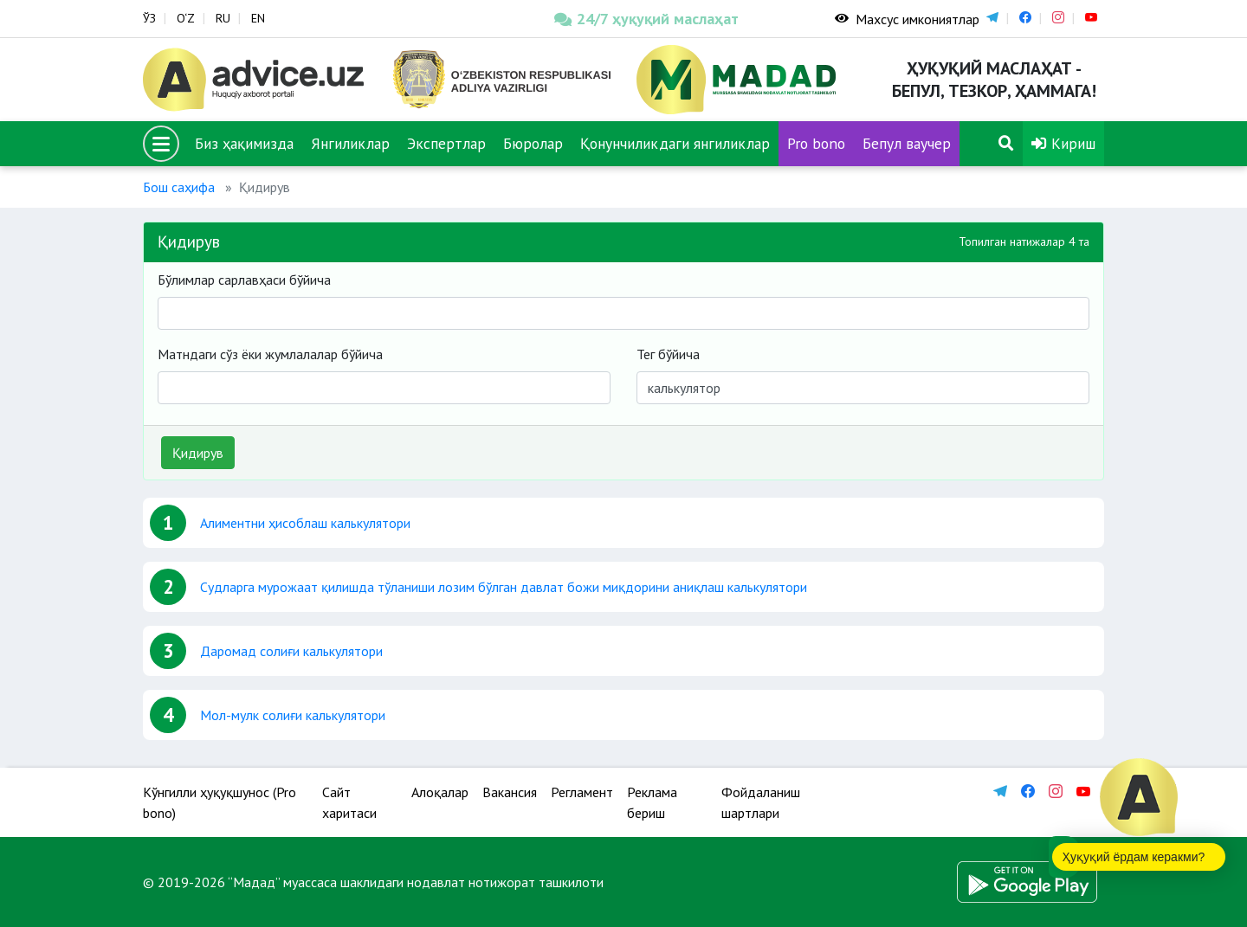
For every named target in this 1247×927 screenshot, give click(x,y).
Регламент (582, 792)
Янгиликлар (350, 143)
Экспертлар (446, 143)
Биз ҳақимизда (244, 143)
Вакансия (509, 792)
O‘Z (186, 18)
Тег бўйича (668, 354)
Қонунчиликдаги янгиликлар (675, 143)
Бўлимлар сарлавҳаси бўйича (244, 279)
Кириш (1063, 143)
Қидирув (197, 452)
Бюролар (533, 143)
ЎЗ (149, 18)
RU (223, 18)
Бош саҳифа (179, 187)
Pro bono (816, 143)
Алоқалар (439, 792)
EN (258, 18)
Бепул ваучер (907, 143)
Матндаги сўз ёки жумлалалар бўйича (270, 354)
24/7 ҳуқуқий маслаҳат (646, 19)
